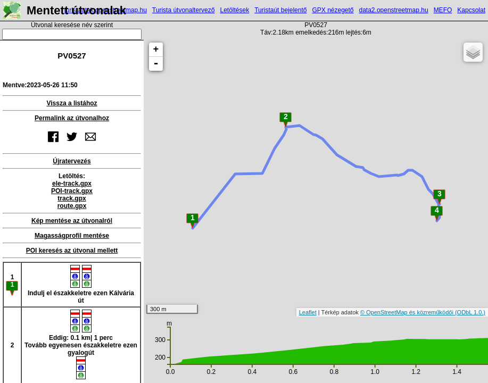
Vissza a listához (71, 103)
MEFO (443, 10)
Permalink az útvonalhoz (72, 118)
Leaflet (308, 312)
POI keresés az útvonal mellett (72, 250)
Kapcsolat (471, 10)
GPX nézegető (332, 10)
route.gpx (72, 206)
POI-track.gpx (72, 191)
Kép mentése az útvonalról (71, 220)
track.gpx (71, 198)
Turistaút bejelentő (280, 10)
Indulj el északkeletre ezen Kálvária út (81, 284)
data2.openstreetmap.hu (393, 10)
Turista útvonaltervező (183, 10)
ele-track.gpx (72, 183)
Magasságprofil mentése (72, 235)
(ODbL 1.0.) (470, 312)
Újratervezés (71, 161)
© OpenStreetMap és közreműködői (407, 312)
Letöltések (234, 10)
